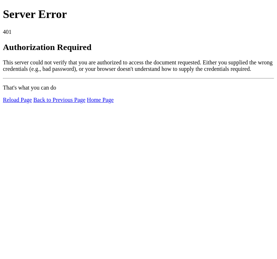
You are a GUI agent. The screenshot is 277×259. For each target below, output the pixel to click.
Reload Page (17, 100)
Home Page (100, 100)
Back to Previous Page (59, 100)
